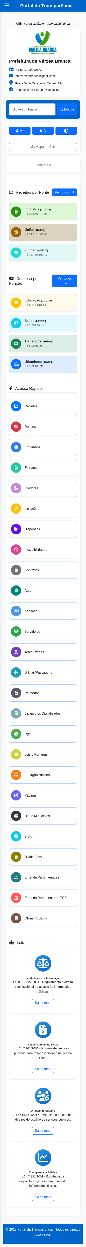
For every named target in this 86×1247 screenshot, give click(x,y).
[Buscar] (32, 109)
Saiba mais (43, 1003)
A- (43, 130)
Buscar (67, 109)
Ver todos (64, 192)
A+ (19, 130)
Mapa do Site (43, 147)
